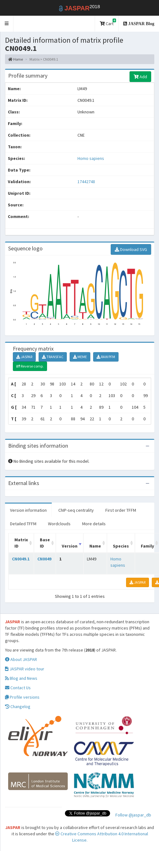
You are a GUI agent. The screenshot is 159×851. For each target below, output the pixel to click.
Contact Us (18, 687)
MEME (80, 356)
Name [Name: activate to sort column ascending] (95, 546)
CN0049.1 (20, 559)
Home (15, 59)
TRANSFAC (52, 356)
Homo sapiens (90, 158)
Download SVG (131, 249)
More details (94, 523)
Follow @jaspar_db (133, 815)
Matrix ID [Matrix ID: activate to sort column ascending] (21, 543)
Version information (28, 510)
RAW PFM (106, 356)
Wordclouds (59, 523)
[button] (6, 24)
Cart (108, 22)
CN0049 (44, 559)
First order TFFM (120, 510)
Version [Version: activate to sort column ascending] (69, 546)
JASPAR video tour (24, 669)
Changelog (17, 706)
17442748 (86, 181)
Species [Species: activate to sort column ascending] (121, 546)
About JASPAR (21, 659)
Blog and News (21, 678)
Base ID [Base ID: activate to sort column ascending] (45, 543)
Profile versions (22, 697)
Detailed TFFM (23, 523)
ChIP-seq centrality (76, 510)
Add (140, 76)
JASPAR (24, 356)
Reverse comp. (30, 366)
